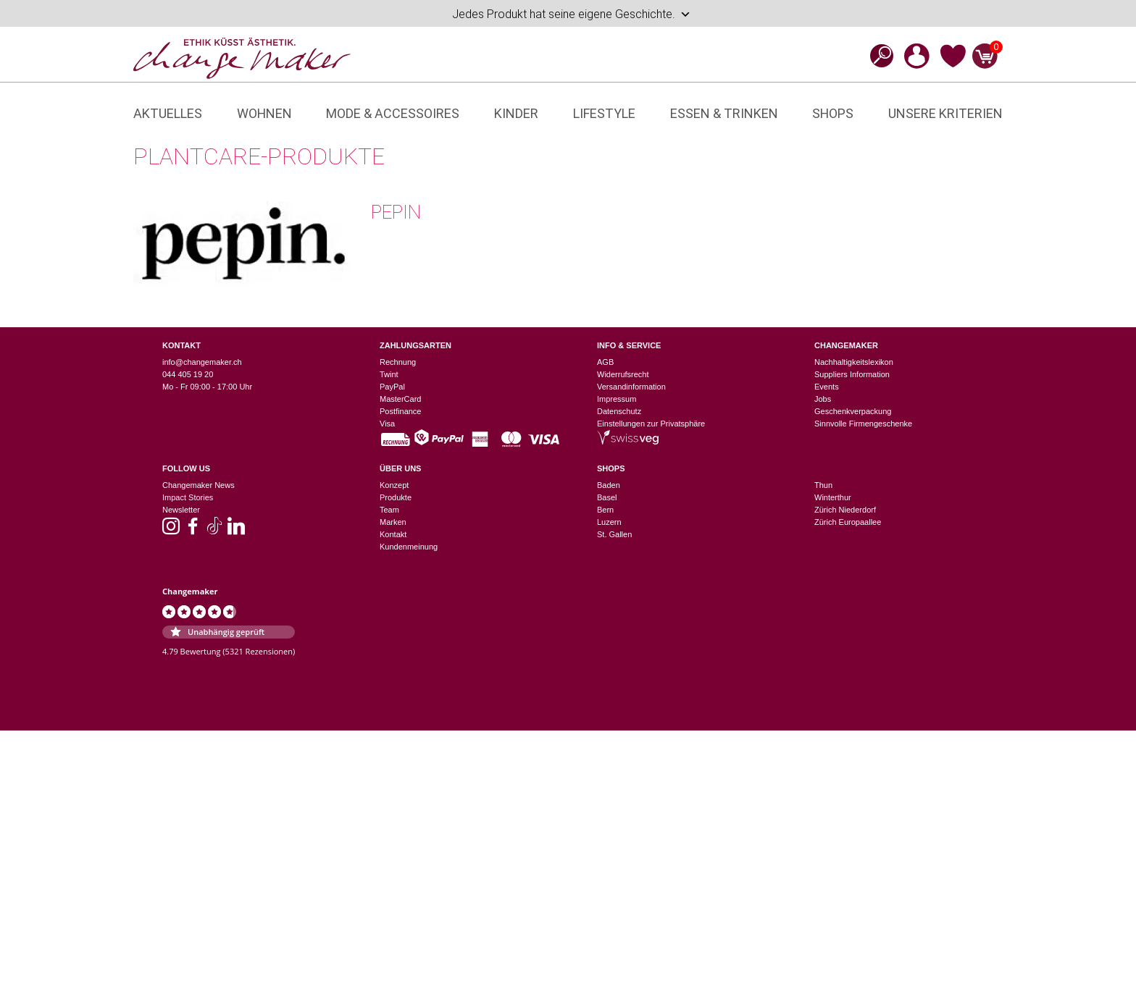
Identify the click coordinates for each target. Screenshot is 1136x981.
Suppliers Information (852, 374)
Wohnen (264, 113)
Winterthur (832, 497)
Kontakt (393, 534)
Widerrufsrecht (623, 374)
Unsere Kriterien (945, 113)
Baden (608, 485)
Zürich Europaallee (847, 522)
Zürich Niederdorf (845, 509)
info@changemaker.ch (202, 362)
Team (389, 509)
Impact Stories (187, 497)
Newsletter (181, 509)
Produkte (396, 497)
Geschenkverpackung (852, 411)
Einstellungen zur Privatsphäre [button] (651, 423)
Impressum (616, 399)
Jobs (822, 399)
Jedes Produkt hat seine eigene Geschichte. (571, 14)
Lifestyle (604, 113)
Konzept (394, 485)
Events (826, 386)
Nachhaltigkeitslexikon (853, 362)
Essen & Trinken (724, 113)
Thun (823, 485)
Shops (832, 113)
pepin (396, 212)
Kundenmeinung (409, 546)
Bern (605, 509)
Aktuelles (167, 113)
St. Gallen (614, 534)
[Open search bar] (877, 55)
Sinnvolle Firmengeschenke (863, 423)
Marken (393, 522)
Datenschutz (619, 411)
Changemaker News (198, 485)
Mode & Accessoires (392, 113)
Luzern (609, 522)
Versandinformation (631, 386)
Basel (607, 497)
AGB (605, 362)
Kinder (516, 113)
